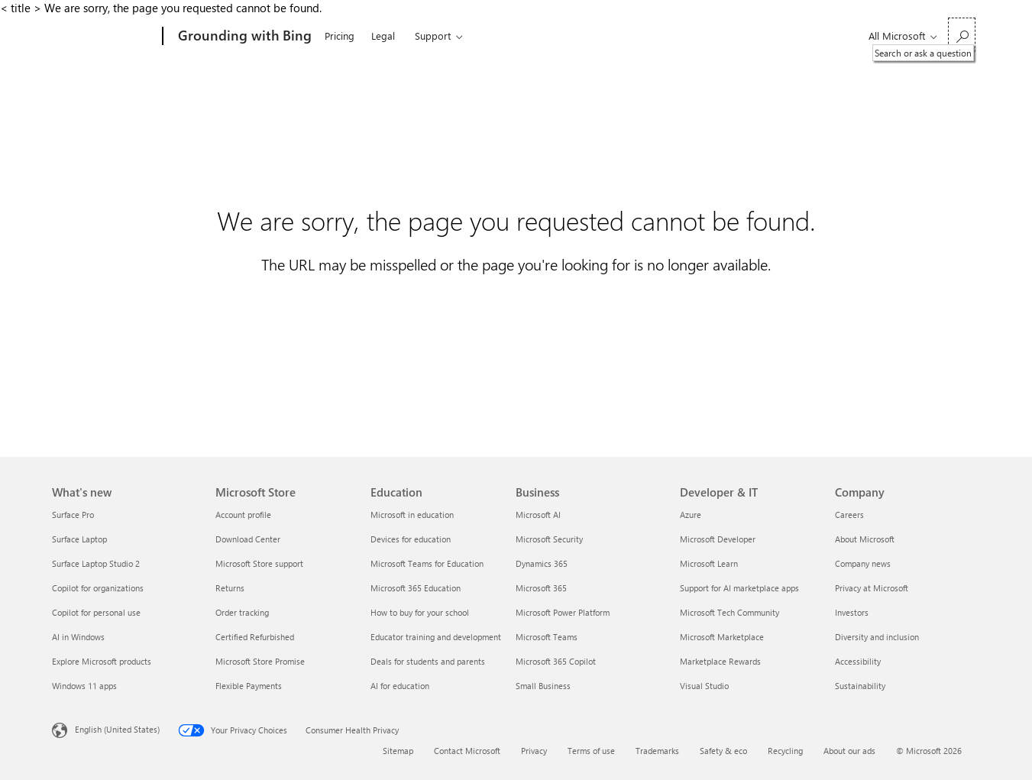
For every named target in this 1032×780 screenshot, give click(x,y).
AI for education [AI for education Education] (399, 685)
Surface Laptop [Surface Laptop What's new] (79, 539)
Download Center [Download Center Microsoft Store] (247, 539)
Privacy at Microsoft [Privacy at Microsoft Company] (871, 588)
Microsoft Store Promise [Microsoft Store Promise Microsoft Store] (260, 661)
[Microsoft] (104, 36)
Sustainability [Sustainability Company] (860, 685)
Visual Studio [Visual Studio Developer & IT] (704, 685)
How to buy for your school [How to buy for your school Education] (419, 612)
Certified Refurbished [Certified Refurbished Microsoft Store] (254, 636)
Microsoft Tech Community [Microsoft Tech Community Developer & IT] (729, 612)
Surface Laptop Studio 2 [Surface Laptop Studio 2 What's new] (96, 563)
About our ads (849, 750)
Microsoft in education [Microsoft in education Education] (412, 514)
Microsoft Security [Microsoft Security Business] (549, 539)
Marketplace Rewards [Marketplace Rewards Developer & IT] (720, 661)
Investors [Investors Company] (852, 612)
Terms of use (591, 750)
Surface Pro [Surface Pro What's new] (73, 514)
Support (433, 35)
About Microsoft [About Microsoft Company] (865, 539)
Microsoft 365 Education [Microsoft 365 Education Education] (415, 588)
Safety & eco (723, 750)
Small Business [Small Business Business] (543, 685)
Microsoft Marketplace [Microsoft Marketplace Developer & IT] (722, 636)
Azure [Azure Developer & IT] (690, 514)
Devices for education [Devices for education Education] (410, 539)
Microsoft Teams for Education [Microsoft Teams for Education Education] (427, 563)
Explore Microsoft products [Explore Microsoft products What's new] (101, 661)
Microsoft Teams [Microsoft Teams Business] (546, 636)
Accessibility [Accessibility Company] (858, 661)
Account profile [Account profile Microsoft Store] (243, 514)
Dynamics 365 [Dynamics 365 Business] (542, 563)
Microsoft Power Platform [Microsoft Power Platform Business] (563, 612)
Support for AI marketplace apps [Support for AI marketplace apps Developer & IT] (739, 588)
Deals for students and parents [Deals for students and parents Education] (427, 661)
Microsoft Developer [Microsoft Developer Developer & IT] (717, 539)
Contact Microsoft (467, 750)
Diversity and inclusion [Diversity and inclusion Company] (877, 636)
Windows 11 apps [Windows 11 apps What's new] (84, 685)
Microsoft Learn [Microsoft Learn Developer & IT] (709, 563)
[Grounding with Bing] (243, 36)
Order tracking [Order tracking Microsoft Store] (242, 612)
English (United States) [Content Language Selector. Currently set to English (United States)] (117, 729)
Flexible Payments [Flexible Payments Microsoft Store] (248, 685)
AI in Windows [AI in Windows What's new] (78, 636)
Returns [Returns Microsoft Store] (229, 588)
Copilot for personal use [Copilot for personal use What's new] (96, 612)
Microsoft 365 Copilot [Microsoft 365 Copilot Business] (556, 661)
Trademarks (657, 750)
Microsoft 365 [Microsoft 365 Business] (541, 588)
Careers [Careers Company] (849, 514)
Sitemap (398, 750)
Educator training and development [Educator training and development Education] (435, 636)
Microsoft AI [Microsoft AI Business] (538, 514)
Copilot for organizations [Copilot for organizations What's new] (98, 588)
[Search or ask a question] (961, 35)
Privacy (534, 750)
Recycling (785, 750)
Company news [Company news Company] (863, 563)
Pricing (339, 35)
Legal (383, 35)
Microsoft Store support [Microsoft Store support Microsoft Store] (259, 563)
